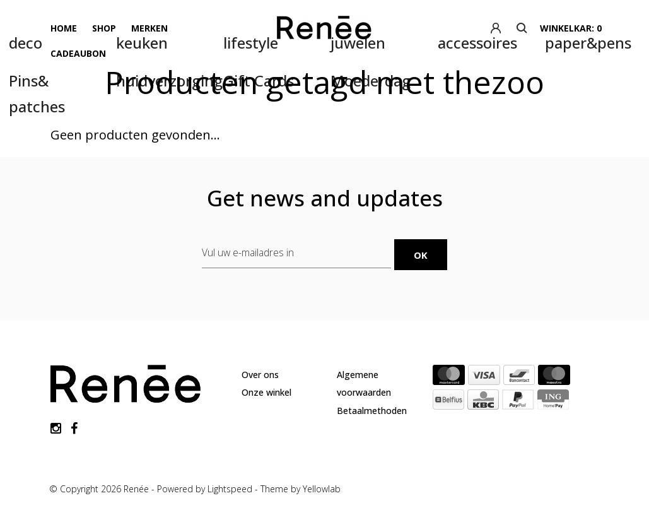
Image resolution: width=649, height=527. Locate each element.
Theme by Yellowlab (300, 489)
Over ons (260, 375)
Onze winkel (266, 392)
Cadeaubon (78, 53)
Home (63, 28)
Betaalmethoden (372, 411)
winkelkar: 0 (571, 28)
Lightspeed (230, 489)
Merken (149, 28)
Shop (104, 28)
